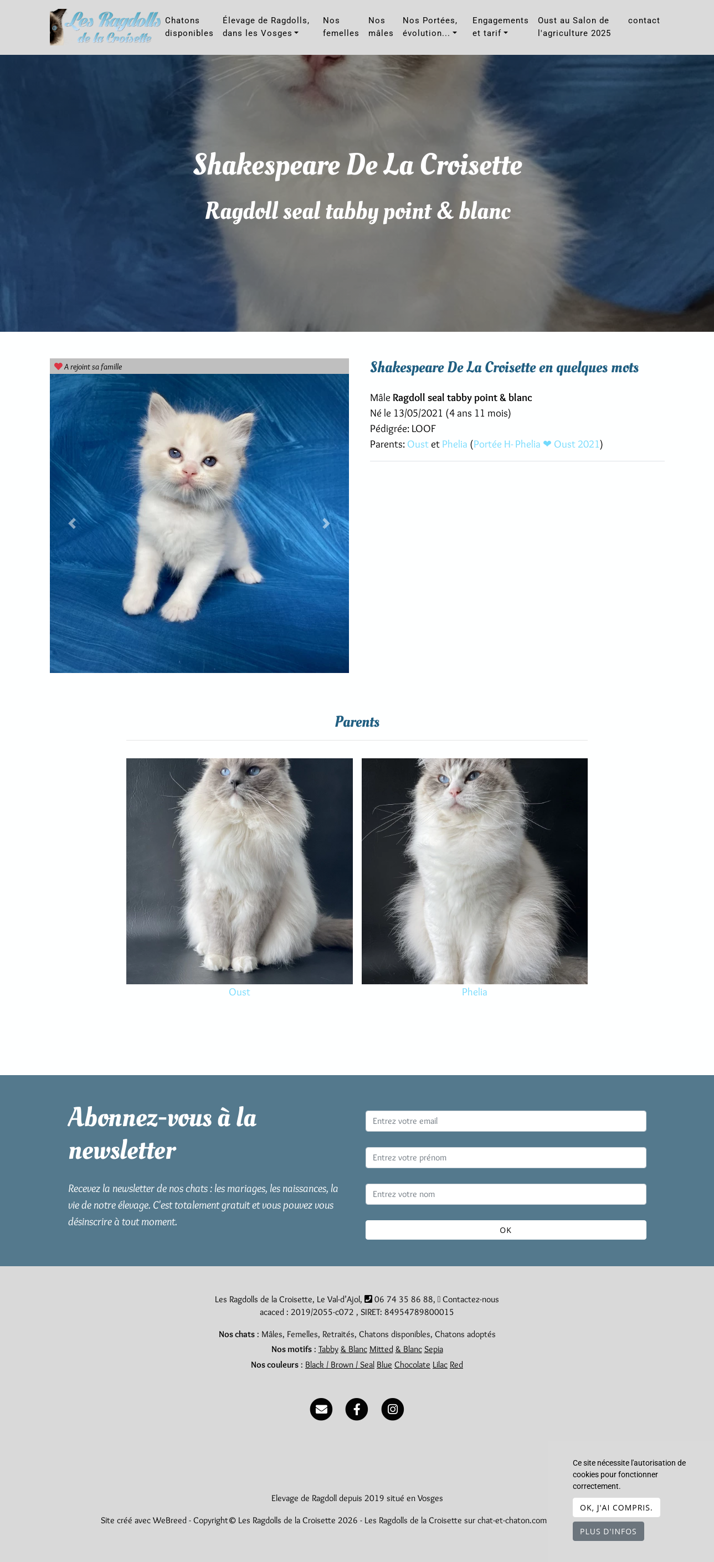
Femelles (302, 1334)
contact (644, 20)
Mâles (271, 1334)
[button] (72, 523)
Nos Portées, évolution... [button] (430, 27)
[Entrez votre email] (506, 1121)
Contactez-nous (469, 1299)
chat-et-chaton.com (513, 1520)
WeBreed (170, 1520)
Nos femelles (341, 27)
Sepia (433, 1349)
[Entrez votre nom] (506, 1194)
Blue (384, 1364)
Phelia (456, 444)
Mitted (381, 1349)
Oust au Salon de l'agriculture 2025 (574, 27)
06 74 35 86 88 (403, 1299)
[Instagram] (392, 1406)
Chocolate (412, 1364)
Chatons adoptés (465, 1334)
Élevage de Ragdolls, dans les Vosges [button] (266, 27)
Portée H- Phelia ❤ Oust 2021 (537, 444)
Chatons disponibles (189, 27)
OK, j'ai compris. (616, 1507)
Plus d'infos (608, 1531)
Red (456, 1364)
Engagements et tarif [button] (500, 27)
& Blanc (354, 1349)
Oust (419, 444)
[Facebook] (356, 1406)
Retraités (338, 1334)
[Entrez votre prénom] (506, 1157)
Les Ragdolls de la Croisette (413, 1520)
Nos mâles (381, 27)
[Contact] (321, 1406)
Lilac (440, 1364)
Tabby (328, 1349)
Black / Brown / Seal (339, 1364)
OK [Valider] (505, 1230)
